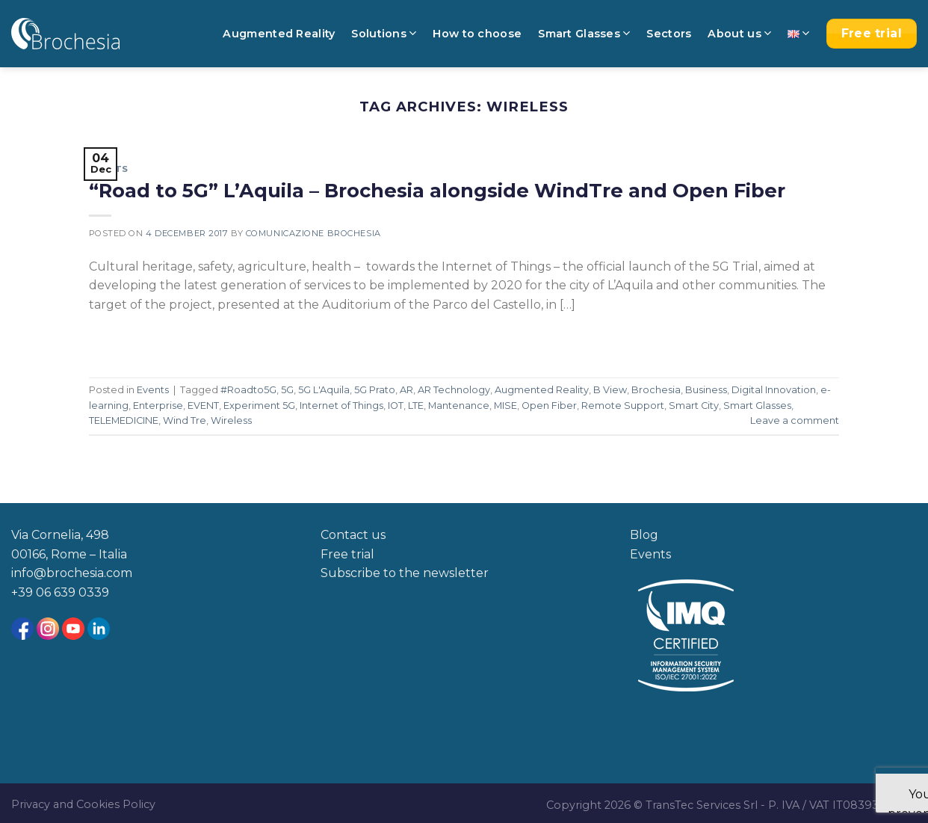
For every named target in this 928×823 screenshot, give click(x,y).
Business (706, 389)
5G (287, 389)
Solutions (383, 33)
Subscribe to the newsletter (405, 573)
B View (610, 389)
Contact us (353, 535)
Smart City (694, 405)
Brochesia (656, 389)
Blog (644, 535)
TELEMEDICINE (123, 420)
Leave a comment (794, 420)
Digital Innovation (773, 389)
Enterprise (158, 405)
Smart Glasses (584, 33)
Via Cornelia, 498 (60, 535)
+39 (23, 592)
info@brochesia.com (71, 573)
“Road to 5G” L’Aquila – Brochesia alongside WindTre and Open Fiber (437, 190)
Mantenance (458, 405)
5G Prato (374, 389)
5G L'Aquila (324, 389)
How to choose (477, 33)
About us (739, 33)
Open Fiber (549, 405)
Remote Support (622, 405)
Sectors (668, 33)
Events (109, 169)
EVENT (203, 405)
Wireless (231, 420)
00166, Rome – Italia (69, 554)
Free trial (347, 554)
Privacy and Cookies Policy (83, 804)
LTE (416, 405)
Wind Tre (184, 420)
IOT (395, 405)
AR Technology (454, 389)
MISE (505, 405)
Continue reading (154, 339)
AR (406, 389)
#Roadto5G (248, 389)
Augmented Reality (279, 33)
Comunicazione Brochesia (313, 233)
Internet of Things (341, 405)
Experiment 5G (259, 405)
